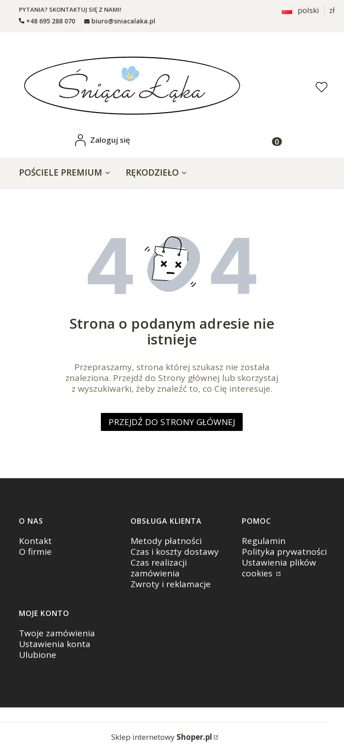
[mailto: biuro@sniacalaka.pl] (119, 21)
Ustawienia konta (55, 644)
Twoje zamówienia (57, 633)
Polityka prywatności (284, 551)
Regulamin (263, 541)
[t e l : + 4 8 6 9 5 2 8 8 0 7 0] (47, 21)
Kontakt (35, 541)
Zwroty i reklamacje (171, 584)
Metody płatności (166, 541)
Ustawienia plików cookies (279, 568)
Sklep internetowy (161, 737)
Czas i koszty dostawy (175, 551)
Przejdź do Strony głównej (172, 422)
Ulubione (37, 655)
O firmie (35, 551)
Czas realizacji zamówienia (159, 568)
